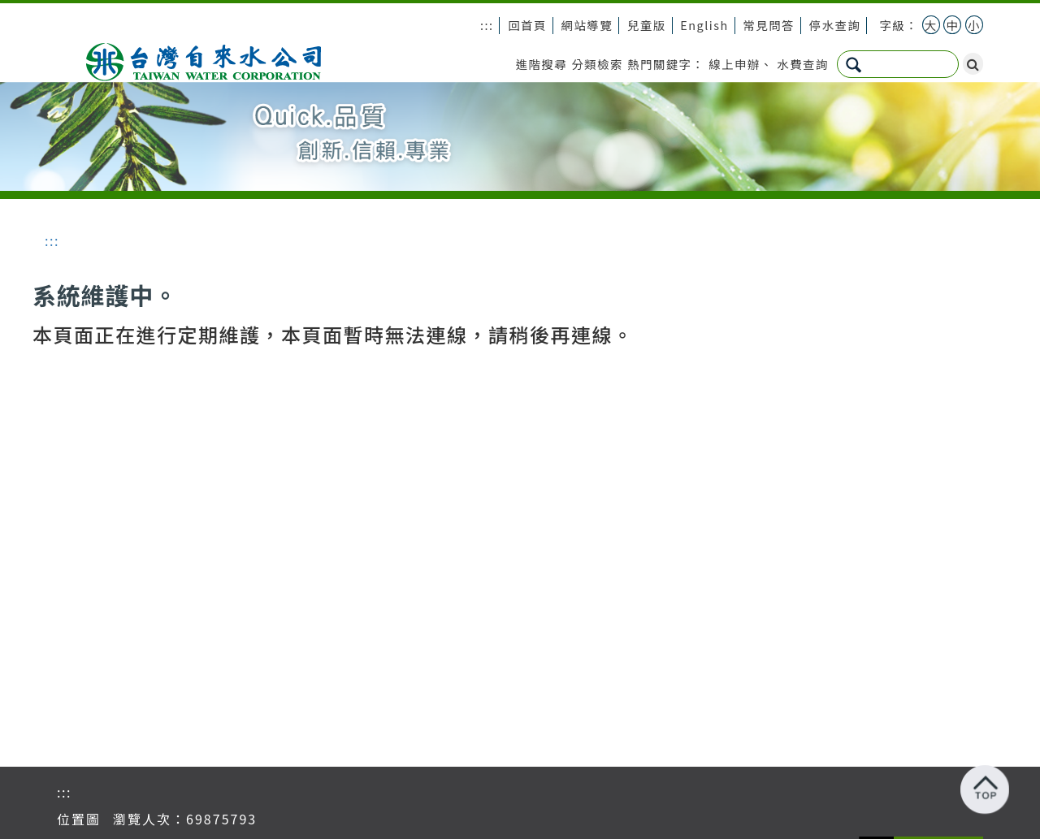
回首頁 (527, 24)
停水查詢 (835, 24)
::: (487, 24)
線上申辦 (734, 63)
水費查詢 (803, 63)
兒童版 (646, 24)
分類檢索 (597, 63)
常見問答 (769, 24)
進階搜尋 (542, 63)
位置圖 (79, 818)
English (704, 24)
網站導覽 (587, 24)
